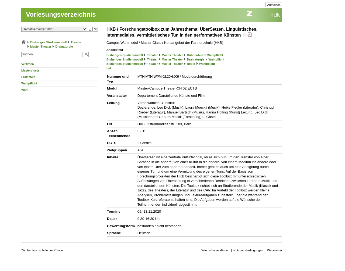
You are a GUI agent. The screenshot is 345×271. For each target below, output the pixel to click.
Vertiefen (27, 64)
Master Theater (40, 46)
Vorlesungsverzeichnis (61, 14)
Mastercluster (31, 70)
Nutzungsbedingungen (248, 250)
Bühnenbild (195, 55)
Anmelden (274, 4)
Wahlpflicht (29, 83)
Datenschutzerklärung (215, 250)
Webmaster (274, 250)
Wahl (24, 89)
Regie (191, 63)
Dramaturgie (64, 46)
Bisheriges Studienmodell (48, 42)
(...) (108, 67)
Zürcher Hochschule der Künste (42, 250)
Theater (76, 42)
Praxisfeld (28, 77)
